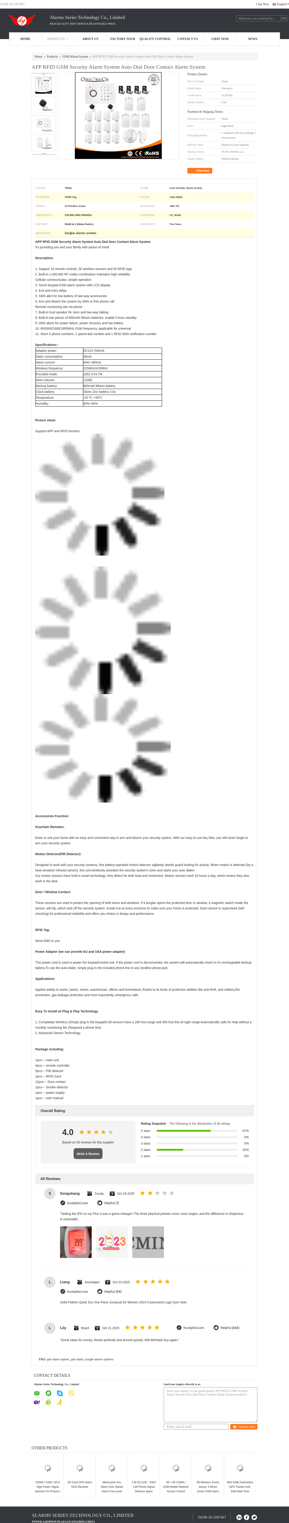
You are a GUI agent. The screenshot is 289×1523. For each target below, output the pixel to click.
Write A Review (88, 1154)
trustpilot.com (77, 1203)
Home (25, 39)
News (252, 39)
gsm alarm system (58, 1359)
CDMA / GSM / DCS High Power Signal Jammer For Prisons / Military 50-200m (48, 1489)
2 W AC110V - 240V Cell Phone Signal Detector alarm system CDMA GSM (144, 1489)
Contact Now (244, 1427)
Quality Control (155, 39)
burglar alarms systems (99, 1359)
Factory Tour (122, 39)
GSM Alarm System (75, 56)
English (283, 4)
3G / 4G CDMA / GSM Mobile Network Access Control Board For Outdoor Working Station (176, 1491)
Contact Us (187, 39)
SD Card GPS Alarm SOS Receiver (80, 1484)
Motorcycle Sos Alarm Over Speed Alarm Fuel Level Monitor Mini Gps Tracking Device (112, 1491)
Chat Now (262, 4)
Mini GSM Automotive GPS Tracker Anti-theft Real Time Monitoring (240, 1489)
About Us (90, 39)
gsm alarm (77, 1359)
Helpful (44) (112, 1292)
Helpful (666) (230, 1328)
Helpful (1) (111, 1203)
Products (57, 39)
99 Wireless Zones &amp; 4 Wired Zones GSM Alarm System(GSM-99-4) (207, 1489)
